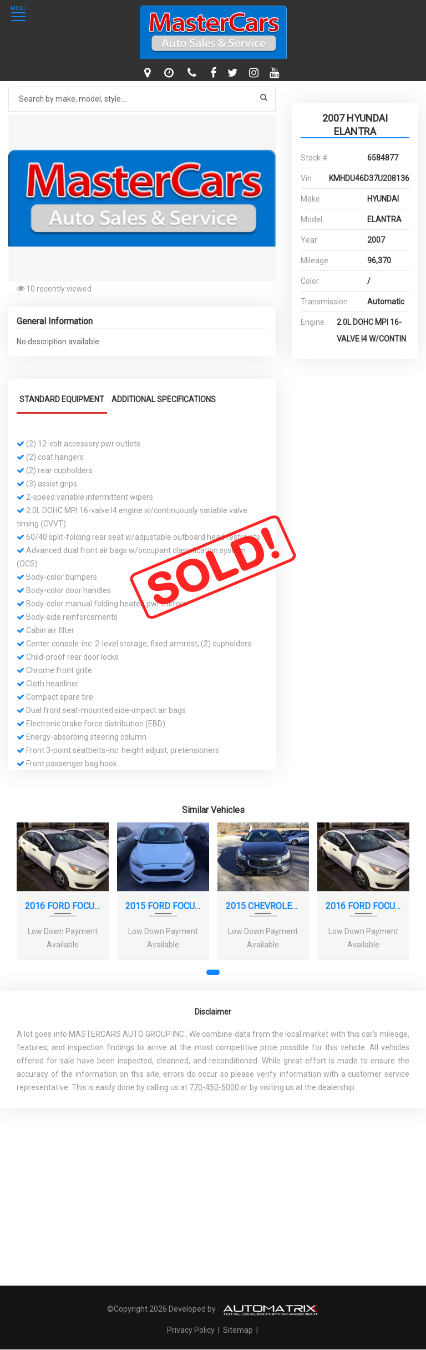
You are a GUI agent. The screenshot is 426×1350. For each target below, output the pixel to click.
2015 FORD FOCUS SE (163, 906)
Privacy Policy (191, 1330)
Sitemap (238, 1330)
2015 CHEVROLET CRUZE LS (263, 906)
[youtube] (276, 72)
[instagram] (255, 72)
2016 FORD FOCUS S (62, 906)
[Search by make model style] (142, 99)
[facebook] (214, 72)
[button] (266, 125)
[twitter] (234, 72)
